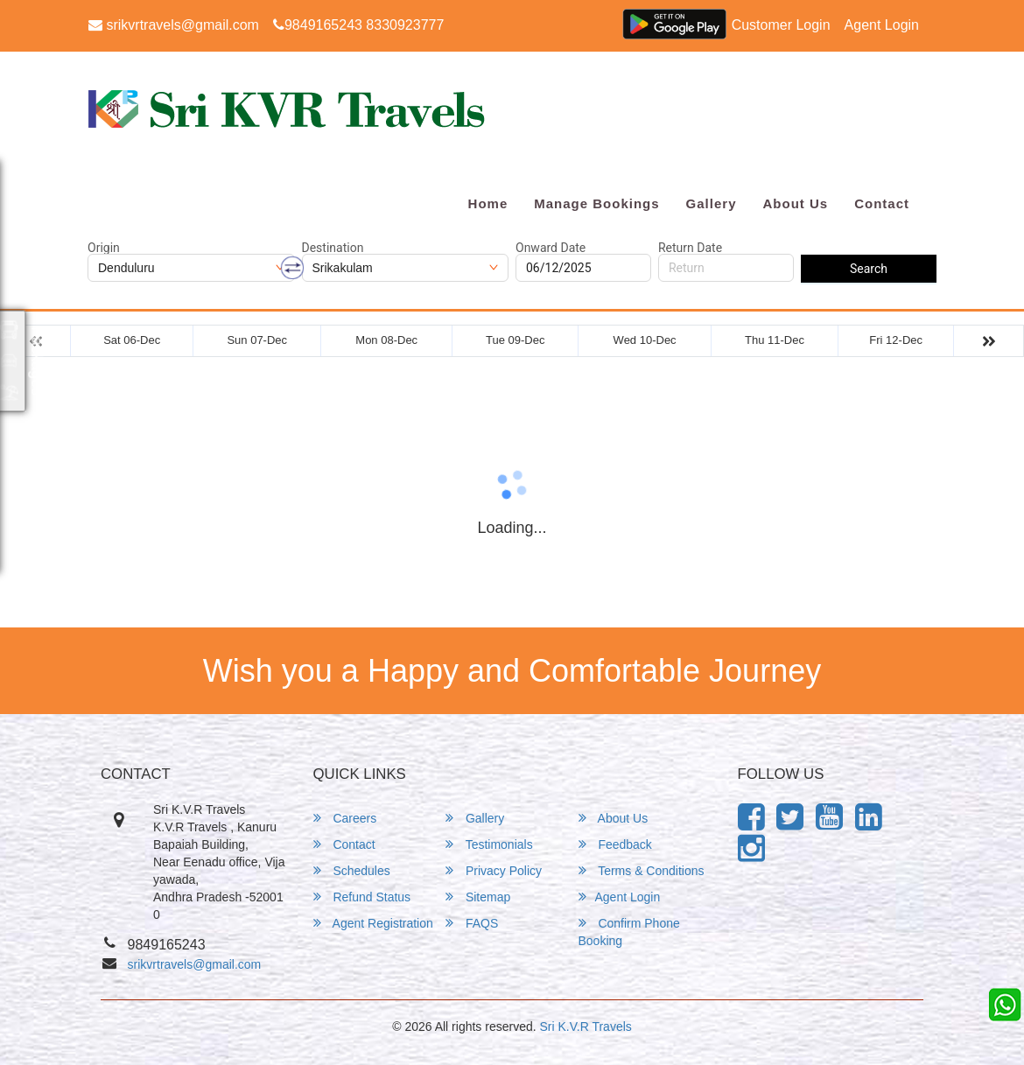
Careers (345, 817)
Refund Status (362, 896)
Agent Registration (373, 922)
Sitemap (477, 896)
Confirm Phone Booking (629, 931)
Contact (881, 203)
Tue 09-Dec (515, 340)
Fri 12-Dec (895, 340)
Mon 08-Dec (386, 340)
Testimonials (489, 844)
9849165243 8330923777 (358, 25)
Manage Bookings (596, 203)
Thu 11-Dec (774, 340)
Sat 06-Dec (131, 340)
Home (488, 203)
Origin (104, 248)
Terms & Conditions (642, 870)
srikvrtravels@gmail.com (173, 25)
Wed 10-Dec (645, 340)
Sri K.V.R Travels (586, 1026)
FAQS (471, 922)
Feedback (615, 844)
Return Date (690, 248)
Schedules (351, 870)
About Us (795, 203)
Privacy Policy (493, 870)
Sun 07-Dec (257, 340)
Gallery (711, 203)
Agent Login (882, 25)
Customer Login (781, 25)
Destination (333, 248)
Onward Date (551, 248)
